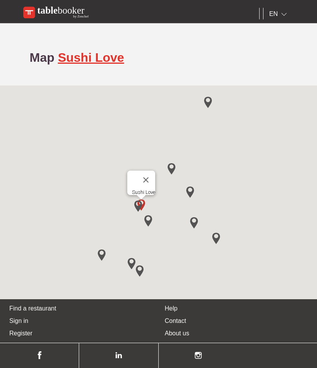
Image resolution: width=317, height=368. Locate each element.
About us (177, 333)
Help (171, 308)
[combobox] (279, 14)
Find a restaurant (32, 308)
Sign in (18, 320)
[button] (138, 206)
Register (21, 333)
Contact (175, 320)
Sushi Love (91, 58)
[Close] (146, 180)
